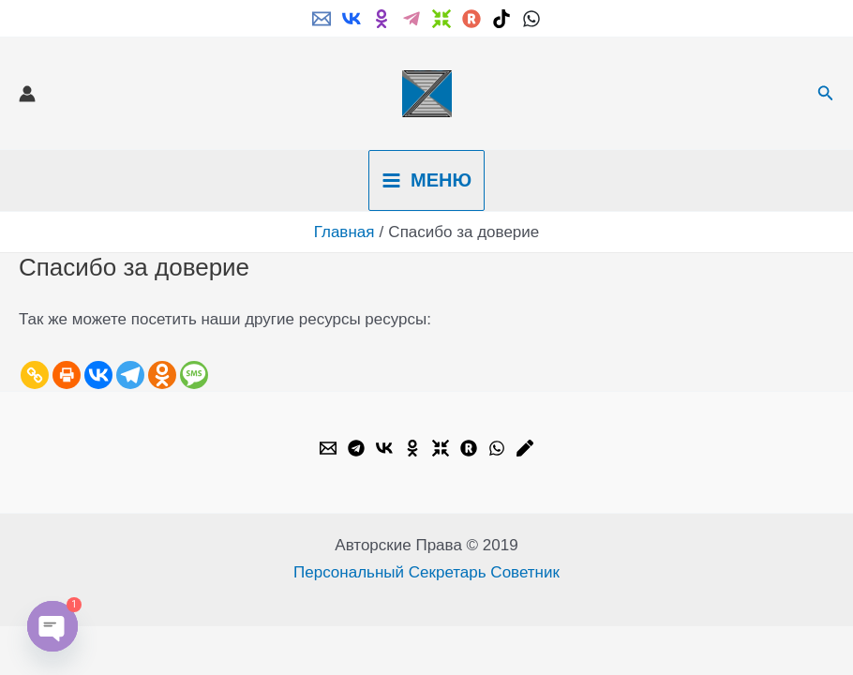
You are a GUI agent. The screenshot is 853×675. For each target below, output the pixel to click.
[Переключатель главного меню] (426, 180)
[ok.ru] (381, 18)
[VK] (351, 18)
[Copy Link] (35, 375)
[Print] (66, 375)
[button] (825, 94)
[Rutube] (471, 18)
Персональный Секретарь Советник (426, 572)
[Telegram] (411, 18)
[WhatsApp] (531, 18)
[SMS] (194, 375)
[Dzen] (441, 18)
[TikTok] (501, 18)
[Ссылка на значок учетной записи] (27, 93)
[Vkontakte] (98, 375)
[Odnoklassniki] (162, 375)
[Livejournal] (524, 448)
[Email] (321, 18)
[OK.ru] (412, 448)
